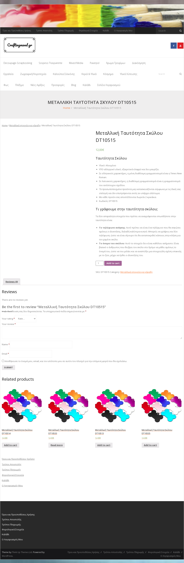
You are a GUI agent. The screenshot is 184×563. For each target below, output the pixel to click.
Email (5, 352)
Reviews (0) (12, 280)
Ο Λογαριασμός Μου (123, 30)
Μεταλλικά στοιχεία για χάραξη (24, 124)
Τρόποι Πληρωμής (66, 30)
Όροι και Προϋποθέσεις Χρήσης (17, 30)
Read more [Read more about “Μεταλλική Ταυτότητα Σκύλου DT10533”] (57, 444)
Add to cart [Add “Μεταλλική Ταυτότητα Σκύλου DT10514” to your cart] (10, 444)
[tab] (11, 281)
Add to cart (113, 262)
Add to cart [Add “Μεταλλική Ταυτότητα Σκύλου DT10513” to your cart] (103, 444)
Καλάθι (106, 30)
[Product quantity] (100, 262)
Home (66, 106)
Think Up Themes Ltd (22, 551)
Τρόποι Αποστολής (44, 30)
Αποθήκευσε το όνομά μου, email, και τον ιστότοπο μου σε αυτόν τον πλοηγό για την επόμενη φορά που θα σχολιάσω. (66, 360)
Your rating (8, 317)
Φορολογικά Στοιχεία (88, 30)
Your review (9, 323)
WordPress (7, 555)
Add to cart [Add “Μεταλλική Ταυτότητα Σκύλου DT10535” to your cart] (150, 444)
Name (6, 343)
